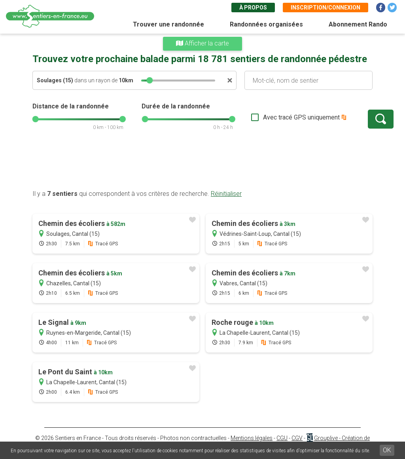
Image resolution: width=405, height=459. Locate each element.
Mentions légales (252, 438)
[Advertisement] (202, 164)
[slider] (149, 80)
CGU (282, 438)
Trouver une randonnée (168, 24)
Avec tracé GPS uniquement (275, 117)
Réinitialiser (226, 193)
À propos (253, 7)
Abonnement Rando (358, 24)
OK (387, 450)
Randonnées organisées (266, 24)
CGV (297, 438)
